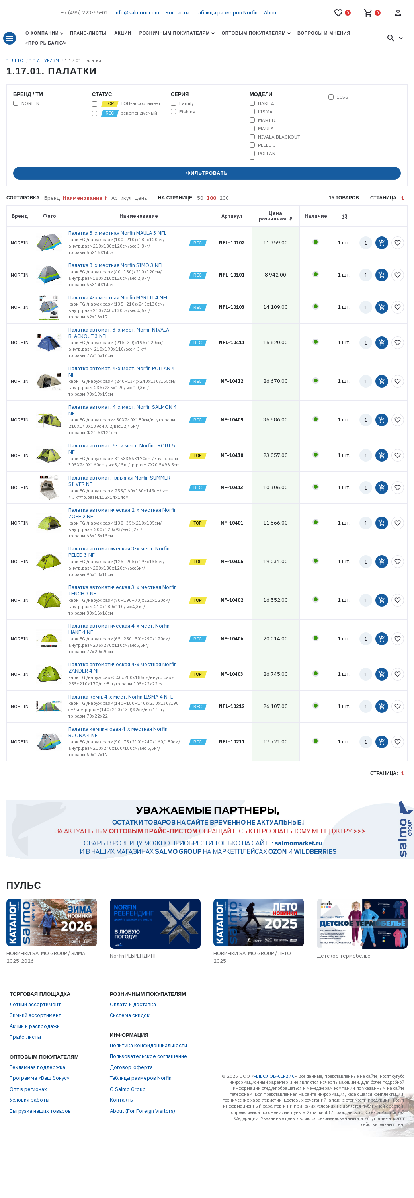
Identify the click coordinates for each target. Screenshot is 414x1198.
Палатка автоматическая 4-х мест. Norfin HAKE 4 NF (119, 629)
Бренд (52, 198)
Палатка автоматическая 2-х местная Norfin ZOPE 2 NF (122, 513)
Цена (141, 198)
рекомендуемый (128, 113)
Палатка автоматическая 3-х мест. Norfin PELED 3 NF (119, 551)
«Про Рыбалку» (46, 43)
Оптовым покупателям (253, 33)
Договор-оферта (131, 1067)
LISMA (265, 111)
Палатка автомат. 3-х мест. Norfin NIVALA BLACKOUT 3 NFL (118, 332)
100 (211, 198)
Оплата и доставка (133, 1004)
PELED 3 (267, 145)
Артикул (121, 198)
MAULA (266, 128)
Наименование (82, 198)
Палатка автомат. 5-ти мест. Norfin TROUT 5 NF (121, 448)
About (271, 12)
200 (224, 198)
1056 (342, 97)
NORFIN (30, 103)
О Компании (42, 33)
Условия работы (29, 1100)
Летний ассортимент (35, 1004)
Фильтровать (207, 173)
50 (200, 198)
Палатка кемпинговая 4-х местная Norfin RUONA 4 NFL (118, 732)
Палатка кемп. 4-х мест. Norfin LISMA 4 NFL (120, 696)
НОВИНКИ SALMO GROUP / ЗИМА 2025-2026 (45, 957)
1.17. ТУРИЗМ (44, 60)
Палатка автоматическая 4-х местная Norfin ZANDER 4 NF (122, 667)
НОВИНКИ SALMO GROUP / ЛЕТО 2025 (252, 957)
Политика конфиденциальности (148, 1045)
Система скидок (130, 1015)
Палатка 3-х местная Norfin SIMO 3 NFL (116, 265)
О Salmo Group (128, 1089)
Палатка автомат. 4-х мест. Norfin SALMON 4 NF (122, 410)
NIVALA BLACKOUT (279, 137)
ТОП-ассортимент (130, 104)
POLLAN (266, 153)
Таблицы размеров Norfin (227, 12)
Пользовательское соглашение (148, 1056)
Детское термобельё (344, 955)
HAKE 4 (266, 103)
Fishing (187, 111)
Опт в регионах (28, 1089)
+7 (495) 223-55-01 (84, 12)
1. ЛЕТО (15, 60)
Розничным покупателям (174, 33)
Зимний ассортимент (35, 1015)
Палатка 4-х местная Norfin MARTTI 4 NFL (118, 297)
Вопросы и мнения (323, 33)
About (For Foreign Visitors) (142, 1111)
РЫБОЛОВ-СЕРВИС (274, 1076)
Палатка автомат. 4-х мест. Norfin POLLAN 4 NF (121, 371)
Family (186, 103)
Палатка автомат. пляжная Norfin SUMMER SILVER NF (119, 481)
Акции (122, 33)
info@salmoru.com (137, 12)
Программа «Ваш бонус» (39, 1078)
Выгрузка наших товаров (40, 1111)
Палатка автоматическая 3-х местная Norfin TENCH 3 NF (122, 590)
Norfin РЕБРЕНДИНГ (133, 955)
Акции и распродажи (35, 1026)
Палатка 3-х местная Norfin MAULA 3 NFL (117, 233)
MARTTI (267, 120)
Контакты (177, 12)
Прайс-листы (88, 33)
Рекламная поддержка (37, 1067)
